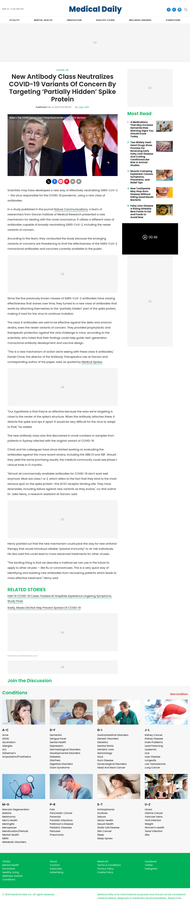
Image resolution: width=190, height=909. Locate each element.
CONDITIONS (173, 20)
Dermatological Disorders (65, 749)
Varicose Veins (153, 816)
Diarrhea (55, 760)
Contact (55, 865)
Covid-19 (63, 70)
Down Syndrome (60, 767)
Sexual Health (105, 824)
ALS (4, 749)
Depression (56, 746)
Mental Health (10, 835)
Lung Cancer (152, 767)
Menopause (9, 827)
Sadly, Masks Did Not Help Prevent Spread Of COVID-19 (44, 608)
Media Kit (102, 861)
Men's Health (10, 820)
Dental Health (58, 742)
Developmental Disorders (65, 753)
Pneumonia (56, 835)
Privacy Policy (105, 868)
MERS (5, 838)
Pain (52, 809)
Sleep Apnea (105, 838)
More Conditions (179, 694)
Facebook (151, 861)
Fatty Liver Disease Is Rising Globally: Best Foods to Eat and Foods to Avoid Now (141, 211)
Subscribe (56, 868)
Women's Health (154, 827)
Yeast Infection (154, 831)
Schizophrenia (105, 809)
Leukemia (150, 749)
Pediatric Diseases (61, 827)
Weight (149, 824)
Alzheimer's (9, 753)
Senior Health (105, 820)
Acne (5, 735)
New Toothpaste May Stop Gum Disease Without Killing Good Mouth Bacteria (142, 194)
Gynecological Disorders (112, 764)
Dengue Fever (58, 738)
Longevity (150, 760)
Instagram (151, 868)
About (53, 861)
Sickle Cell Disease (108, 827)
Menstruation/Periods (15, 831)
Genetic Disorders (108, 738)
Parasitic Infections (61, 820)
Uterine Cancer (154, 813)
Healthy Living (10, 872)
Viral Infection (153, 820)
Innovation (8, 868)
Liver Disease (152, 756)
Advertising (56, 872)
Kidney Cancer (153, 735)
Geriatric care (105, 749)
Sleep (100, 835)
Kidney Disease (154, 738)
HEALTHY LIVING (105, 20)
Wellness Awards (140, 20)
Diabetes (55, 756)
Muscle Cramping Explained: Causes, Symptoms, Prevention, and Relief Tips (141, 176)
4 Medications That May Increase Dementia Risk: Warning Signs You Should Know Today (142, 129)
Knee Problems (154, 742)
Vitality (6, 861)
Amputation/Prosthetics (16, 756)
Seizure (101, 816)
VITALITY (15, 20)
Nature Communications (71, 209)
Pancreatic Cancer (61, 813)
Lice (147, 753)
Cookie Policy (105, 872)
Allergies (7, 746)
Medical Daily (95, 9)
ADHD (5, 738)
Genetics (102, 742)
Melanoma (8, 816)
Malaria (6, 813)
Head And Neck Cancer (111, 767)
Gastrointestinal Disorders (112, 735)
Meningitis (8, 824)
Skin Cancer (104, 831)
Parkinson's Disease (61, 824)
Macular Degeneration (15, 809)
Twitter (149, 865)
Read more (174, 898)
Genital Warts (105, 746)
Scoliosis (102, 813)
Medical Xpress (92, 362)
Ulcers (148, 809)
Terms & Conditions (109, 865)
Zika (147, 835)
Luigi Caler (83, 107)
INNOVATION (74, 20)
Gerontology (104, 753)
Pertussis (55, 831)
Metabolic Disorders (14, 842)
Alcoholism (9, 742)
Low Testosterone (155, 764)
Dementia (56, 735)
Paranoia (55, 816)
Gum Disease (105, 760)
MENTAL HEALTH (43, 20)
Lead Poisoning (154, 746)
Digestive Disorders (61, 764)
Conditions (14, 692)
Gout (100, 756)
